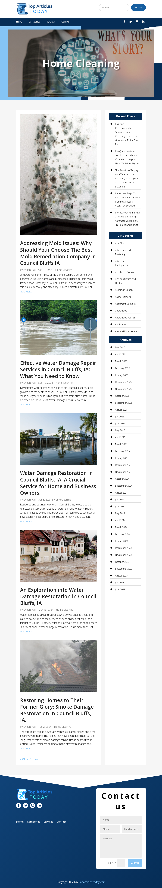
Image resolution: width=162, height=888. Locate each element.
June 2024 (120, 506)
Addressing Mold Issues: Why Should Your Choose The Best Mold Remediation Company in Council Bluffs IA (58, 253)
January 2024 (121, 541)
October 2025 (122, 395)
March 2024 (121, 527)
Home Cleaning (63, 270)
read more (26, 291)
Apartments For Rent (125, 317)
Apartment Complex (125, 303)
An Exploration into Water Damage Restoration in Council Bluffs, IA (58, 596)
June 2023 (120, 589)
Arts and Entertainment (127, 331)
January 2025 (121, 458)
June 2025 (120, 423)
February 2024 (122, 534)
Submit (135, 863)
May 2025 (120, 430)
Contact (65, 21)
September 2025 (123, 402)
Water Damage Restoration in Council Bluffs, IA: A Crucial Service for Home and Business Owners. (58, 482)
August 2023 (121, 575)
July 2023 (119, 582)
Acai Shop (120, 243)
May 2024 (120, 513)
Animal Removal (123, 296)
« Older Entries (29, 759)
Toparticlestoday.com (91, 882)
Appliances (120, 324)
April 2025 (120, 437)
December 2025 (123, 381)
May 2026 (120, 347)
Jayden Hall (29, 270)
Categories (34, 21)
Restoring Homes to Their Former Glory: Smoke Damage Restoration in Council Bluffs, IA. (57, 710)
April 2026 (120, 354)
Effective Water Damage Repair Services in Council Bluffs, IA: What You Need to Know (58, 369)
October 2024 (122, 478)
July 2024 (119, 499)
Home (19, 21)
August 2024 (121, 492)
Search (138, 7)
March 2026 (121, 361)
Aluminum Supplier (124, 289)
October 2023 (122, 561)
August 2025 (121, 409)
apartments (121, 310)
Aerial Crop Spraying (125, 272)
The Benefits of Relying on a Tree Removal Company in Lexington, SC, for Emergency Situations (126, 178)
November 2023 (123, 554)
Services (51, 21)
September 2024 (123, 485)
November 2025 (123, 388)
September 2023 (123, 568)
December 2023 (123, 547)
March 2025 (121, 444)
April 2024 (120, 520)
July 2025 (119, 416)
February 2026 (122, 368)
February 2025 (122, 451)
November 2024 (123, 471)
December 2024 (123, 464)
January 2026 (121, 375)
